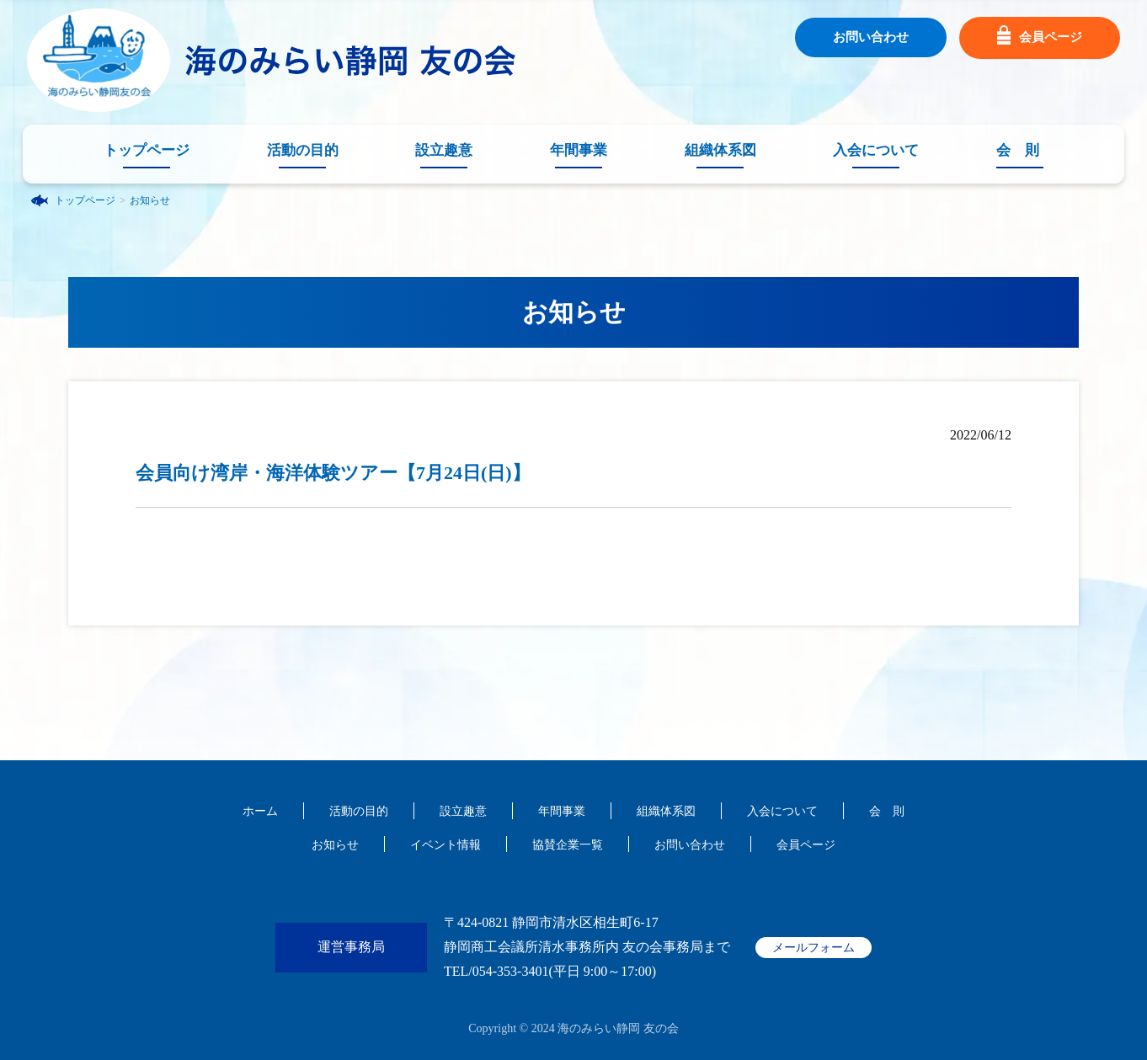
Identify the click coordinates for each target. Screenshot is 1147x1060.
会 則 (1017, 150)
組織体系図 (720, 150)
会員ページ (1039, 38)
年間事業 (578, 150)
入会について (876, 150)
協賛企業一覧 (567, 845)
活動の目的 (303, 150)
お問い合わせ (871, 37)
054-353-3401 (510, 971)
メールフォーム (813, 947)
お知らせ (150, 200)
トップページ (146, 150)
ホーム (260, 811)
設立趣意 (443, 150)
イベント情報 (445, 845)
